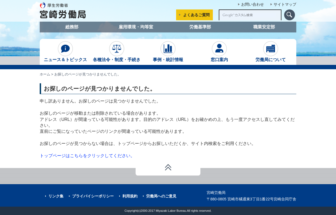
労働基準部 (200, 27)
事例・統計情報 (168, 51)
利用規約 (129, 196)
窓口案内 (219, 51)
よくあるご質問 (196, 15)
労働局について (271, 51)
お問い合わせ (252, 4)
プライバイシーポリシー (93, 196)
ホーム (45, 74)
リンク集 (55, 196)
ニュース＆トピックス (65, 51)
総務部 (71, 27)
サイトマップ (285, 4)
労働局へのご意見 (161, 196)
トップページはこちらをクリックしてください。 (87, 155)
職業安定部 (264, 27)
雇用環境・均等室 (136, 27)
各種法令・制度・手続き (116, 51)
